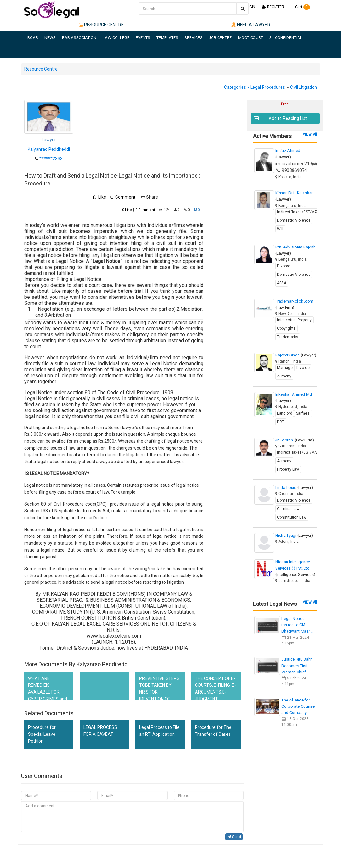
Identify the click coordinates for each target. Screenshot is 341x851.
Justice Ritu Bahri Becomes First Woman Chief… (297, 665)
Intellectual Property (294, 320)
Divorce (283, 266)
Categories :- (236, 87)
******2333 (51, 158)
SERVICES (193, 37)
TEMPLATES (167, 37)
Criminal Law (288, 509)
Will (280, 229)
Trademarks (287, 337)
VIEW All (310, 134)
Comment (122, 197)
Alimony (284, 376)
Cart (300, 7)
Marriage (285, 368)
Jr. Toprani (294, 440)
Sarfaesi (303, 413)
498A (281, 283)
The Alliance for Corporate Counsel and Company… (298, 706)
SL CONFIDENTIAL (285, 37)
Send (234, 837)
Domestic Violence (293, 220)
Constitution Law (291, 517)
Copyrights (286, 328)
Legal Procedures (267, 87)
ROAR (32, 37)
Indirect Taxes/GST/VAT (298, 212)
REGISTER (273, 7)
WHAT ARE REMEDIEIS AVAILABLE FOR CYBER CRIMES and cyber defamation (47, 692)
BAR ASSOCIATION (79, 37)
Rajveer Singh (295, 355)
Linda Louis (294, 487)
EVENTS (143, 37)
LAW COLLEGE (116, 37)
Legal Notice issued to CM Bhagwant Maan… (297, 624)
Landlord (284, 413)
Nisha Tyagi (294, 535)
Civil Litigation (303, 87)
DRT (280, 422)
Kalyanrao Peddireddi (49, 149)
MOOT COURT (250, 37)
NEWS (50, 37)
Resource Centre (41, 68)
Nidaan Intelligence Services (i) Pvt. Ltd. (295, 568)
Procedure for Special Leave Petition (42, 734)
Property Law (288, 469)
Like (127, 210)
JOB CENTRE (220, 37)
